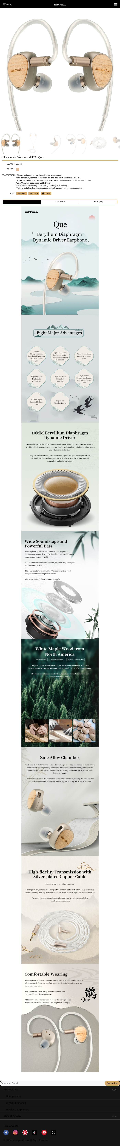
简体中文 (7, 4)
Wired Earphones (16, 1102)
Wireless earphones (17, 1109)
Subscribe (112, 1083)
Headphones (13, 1096)
